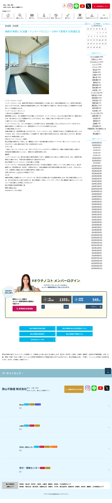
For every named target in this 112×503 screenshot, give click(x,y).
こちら (18, 172)
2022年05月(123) (96, 263)
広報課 (95, 123)
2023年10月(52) (97, 219)
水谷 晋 (95, 118)
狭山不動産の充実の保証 (37, 329)
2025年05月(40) (97, 171)
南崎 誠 (95, 121)
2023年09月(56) (97, 222)
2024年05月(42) (97, 201)
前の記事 (8, 26)
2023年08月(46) (97, 225)
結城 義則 (95, 80)
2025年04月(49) (97, 173)
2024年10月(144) (96, 189)
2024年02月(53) (97, 209)
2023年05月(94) (97, 232)
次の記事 (15, 26)
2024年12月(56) (97, 184)
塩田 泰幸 (95, 116)
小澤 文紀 (95, 100)
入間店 (94, 75)
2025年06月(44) (97, 168)
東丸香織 (96, 134)
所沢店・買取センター (30, 450)
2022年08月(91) (97, 255)
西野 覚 (95, 82)
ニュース (95, 64)
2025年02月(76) (97, 178)
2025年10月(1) (96, 158)
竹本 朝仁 (95, 111)
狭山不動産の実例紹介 (37, 337)
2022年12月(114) (96, 245)
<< (92, 26)
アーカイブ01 (95, 93)
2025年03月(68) (97, 176)
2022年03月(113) (96, 268)
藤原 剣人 (95, 105)
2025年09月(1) (96, 160)
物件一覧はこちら (10, 188)
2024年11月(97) (97, 186)
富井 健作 (95, 87)
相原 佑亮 (95, 103)
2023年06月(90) (97, 230)
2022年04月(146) (96, 266)
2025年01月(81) (97, 181)
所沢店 (95, 72)
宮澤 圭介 (95, 95)
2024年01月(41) (97, 212)
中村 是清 (95, 126)
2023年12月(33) (97, 214)
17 (102, 40)
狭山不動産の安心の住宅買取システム (75, 329)
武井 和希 (95, 108)
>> (101, 26)
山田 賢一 (95, 90)
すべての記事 (94, 57)
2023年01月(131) (96, 242)
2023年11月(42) (97, 217)
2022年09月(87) (97, 253)
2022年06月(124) (96, 260)
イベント (95, 67)
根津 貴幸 (95, 98)
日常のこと (94, 59)
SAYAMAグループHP (37, 345)
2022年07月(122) (96, 258)
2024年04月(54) (97, 204)
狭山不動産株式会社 (54, 498)
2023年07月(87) (97, 227)
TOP (108, 378)
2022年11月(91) (97, 248)
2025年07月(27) (97, 166)
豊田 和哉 (95, 85)
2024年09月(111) (96, 191)
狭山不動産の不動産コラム (74, 337)
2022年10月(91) (97, 250)
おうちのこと (94, 62)
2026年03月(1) (96, 145)
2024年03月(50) (97, 207)
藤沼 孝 (95, 77)
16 (100, 40)
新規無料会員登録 (26, 308)
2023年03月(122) (96, 237)
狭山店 (95, 70)
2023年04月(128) (96, 235)
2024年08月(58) (97, 194)
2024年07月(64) (97, 196)
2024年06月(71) (97, 199)
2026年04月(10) (97, 142)
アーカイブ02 (95, 113)
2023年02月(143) (96, 240)
